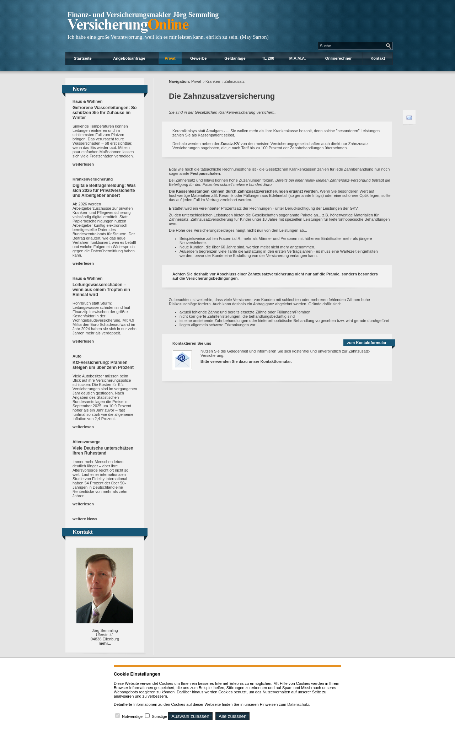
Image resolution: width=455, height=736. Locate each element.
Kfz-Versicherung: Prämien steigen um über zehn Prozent (103, 365)
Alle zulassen (233, 716)
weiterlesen (83, 164)
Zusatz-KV (230, 143)
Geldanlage (234, 58)
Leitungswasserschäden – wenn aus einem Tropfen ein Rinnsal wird (101, 289)
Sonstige (159, 716)
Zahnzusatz (234, 81)
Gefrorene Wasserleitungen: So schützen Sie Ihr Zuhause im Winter (104, 112)
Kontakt (377, 58)
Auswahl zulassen (190, 716)
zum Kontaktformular (366, 342)
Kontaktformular (276, 361)
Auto (77, 356)
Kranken (212, 81)
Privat (170, 58)
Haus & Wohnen (87, 101)
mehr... (104, 643)
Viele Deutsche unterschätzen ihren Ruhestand (103, 451)
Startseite (83, 58)
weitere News (85, 519)
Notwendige (132, 716)
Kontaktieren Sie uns (191, 343)
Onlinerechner (338, 58)
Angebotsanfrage (129, 58)
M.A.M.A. (297, 58)
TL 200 (268, 58)
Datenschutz (298, 704)
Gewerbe (198, 58)
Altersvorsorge (86, 442)
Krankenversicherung (93, 179)
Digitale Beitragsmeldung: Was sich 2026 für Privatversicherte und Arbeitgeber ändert (104, 190)
